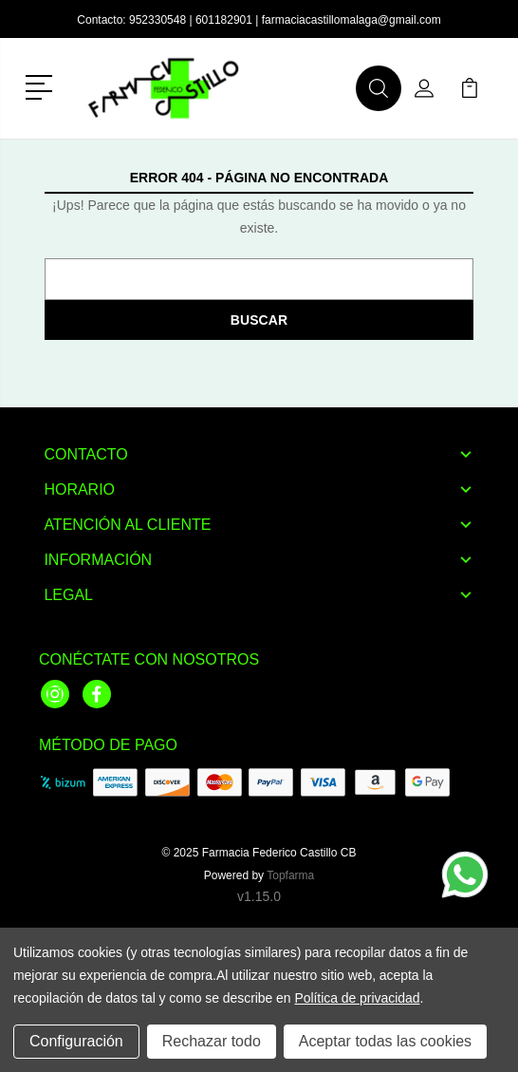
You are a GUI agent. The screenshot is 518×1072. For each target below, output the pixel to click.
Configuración (76, 1041)
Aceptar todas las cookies (385, 1041)
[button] (42, 85)
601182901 (223, 20)
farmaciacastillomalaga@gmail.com (351, 20)
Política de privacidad (356, 998)
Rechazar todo (211, 1041)
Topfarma (290, 875)
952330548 (157, 20)
